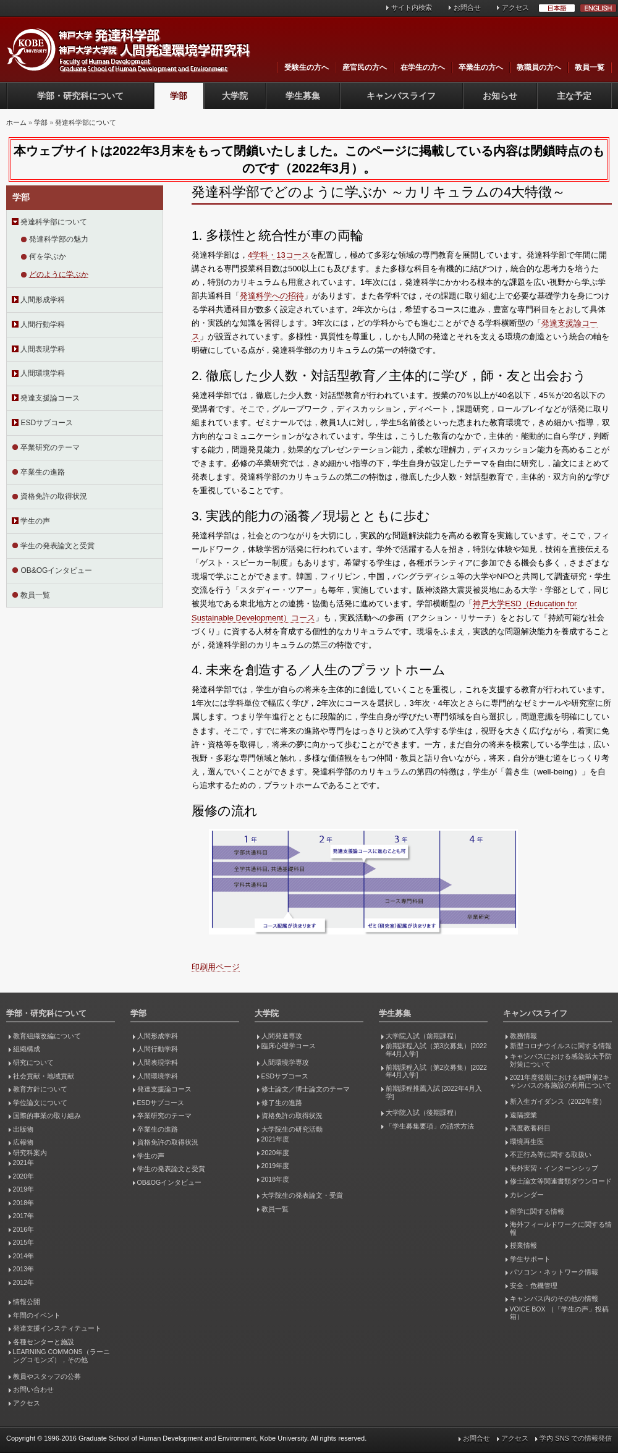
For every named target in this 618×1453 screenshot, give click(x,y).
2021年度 (275, 1139)
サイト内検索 (411, 7)
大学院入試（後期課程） (423, 1112)
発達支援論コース (50, 398)
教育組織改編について (47, 1036)
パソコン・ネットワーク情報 (554, 1272)
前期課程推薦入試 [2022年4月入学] (434, 1092)
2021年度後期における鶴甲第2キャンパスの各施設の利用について (561, 1081)
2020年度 (275, 1152)
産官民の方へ (364, 67)
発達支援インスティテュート (57, 1328)
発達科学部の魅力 (58, 239)
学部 (178, 96)
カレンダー (527, 1194)
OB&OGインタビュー (56, 570)
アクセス (515, 7)
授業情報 (523, 1245)
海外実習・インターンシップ (554, 1168)
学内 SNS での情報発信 (576, 1438)
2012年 (23, 1282)
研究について (33, 1062)
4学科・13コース (279, 255)
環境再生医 (527, 1141)
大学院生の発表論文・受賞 (302, 1195)
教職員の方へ (539, 67)
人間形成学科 (42, 299)
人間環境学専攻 (285, 1062)
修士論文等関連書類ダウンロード (561, 1181)
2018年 (23, 1202)
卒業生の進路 (42, 472)
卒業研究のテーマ (50, 447)
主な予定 (574, 96)
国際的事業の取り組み (47, 1115)
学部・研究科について (80, 96)
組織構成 (26, 1049)
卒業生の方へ (481, 67)
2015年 (23, 1242)
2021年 (23, 1162)
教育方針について (40, 1089)
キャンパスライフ (401, 96)
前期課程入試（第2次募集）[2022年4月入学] (436, 1071)
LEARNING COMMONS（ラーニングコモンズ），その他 (61, 1355)
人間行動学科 (42, 324)
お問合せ (467, 7)
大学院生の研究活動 (292, 1129)
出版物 (23, 1129)
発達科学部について (85, 122)
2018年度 (275, 1179)
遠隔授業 (523, 1115)
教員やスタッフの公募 (47, 1376)
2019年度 (275, 1165)
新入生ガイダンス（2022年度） (558, 1101)
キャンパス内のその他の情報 (554, 1298)
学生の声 (35, 521)
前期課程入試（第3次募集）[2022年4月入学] (436, 1049)
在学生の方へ (422, 67)
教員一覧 (589, 67)
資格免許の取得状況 (53, 496)
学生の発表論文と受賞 (57, 545)
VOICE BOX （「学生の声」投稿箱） (559, 1313)
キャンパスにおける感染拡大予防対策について (561, 1060)
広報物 (23, 1142)
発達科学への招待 (272, 295)
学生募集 (303, 96)
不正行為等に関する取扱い (550, 1154)
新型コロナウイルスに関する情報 (561, 1045)
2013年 (23, 1269)
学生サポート (530, 1259)
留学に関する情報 (537, 1211)
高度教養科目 (530, 1128)
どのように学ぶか (58, 274)
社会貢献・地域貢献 (43, 1076)
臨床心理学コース (288, 1045)
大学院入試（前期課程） (423, 1036)
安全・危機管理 (533, 1285)
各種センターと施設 (43, 1341)
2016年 (23, 1229)
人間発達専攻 (281, 1036)
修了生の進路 (281, 1102)
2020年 (23, 1176)
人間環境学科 (42, 373)
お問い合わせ (33, 1389)
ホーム (16, 122)
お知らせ (500, 96)
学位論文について (40, 1102)
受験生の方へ (306, 67)
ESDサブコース (46, 422)
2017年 (23, 1215)
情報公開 (26, 1301)
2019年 (23, 1189)
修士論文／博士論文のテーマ (305, 1089)
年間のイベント (37, 1315)
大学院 (235, 96)
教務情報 (523, 1036)
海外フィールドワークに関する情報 (561, 1228)
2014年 (23, 1256)
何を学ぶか (47, 256)
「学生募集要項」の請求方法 (430, 1126)
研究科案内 (30, 1152)
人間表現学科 (42, 349)
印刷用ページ (216, 967)
